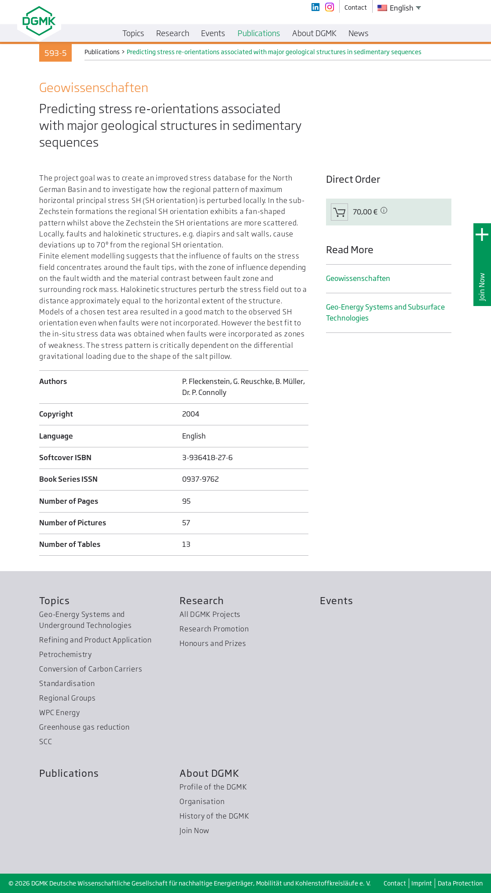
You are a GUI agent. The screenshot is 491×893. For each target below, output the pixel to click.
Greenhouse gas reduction (84, 727)
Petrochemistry (65, 654)
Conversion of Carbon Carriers (90, 668)
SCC (45, 741)
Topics (54, 600)
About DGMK (209, 773)
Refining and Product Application (95, 639)
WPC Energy (59, 712)
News (358, 33)
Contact (395, 883)
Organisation (202, 801)
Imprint (421, 883)
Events (336, 600)
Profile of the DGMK (213, 786)
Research (202, 600)
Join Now (481, 287)
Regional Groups (67, 698)
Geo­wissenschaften (358, 278)
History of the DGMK (214, 816)
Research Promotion (214, 628)
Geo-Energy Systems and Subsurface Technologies (385, 312)
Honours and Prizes (213, 643)
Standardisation (67, 683)
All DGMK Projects (210, 614)
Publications (69, 773)
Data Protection (460, 883)
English (395, 8)
